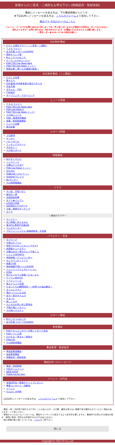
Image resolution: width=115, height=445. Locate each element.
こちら (37, 420)
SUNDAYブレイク (15, 177)
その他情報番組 (14, 183)
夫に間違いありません (17, 222)
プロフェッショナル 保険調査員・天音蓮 (26, 231)
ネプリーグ (11, 240)
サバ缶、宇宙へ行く (16, 191)
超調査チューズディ (16, 248)
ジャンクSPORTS (15, 254)
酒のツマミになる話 (16, 292)
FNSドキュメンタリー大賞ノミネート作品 (27, 331)
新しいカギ (11, 301)
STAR (9, 272)
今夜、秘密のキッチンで (18, 209)
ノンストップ (12, 162)
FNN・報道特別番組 (16, 118)
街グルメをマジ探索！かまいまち (22, 275)
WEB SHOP (12, 372)
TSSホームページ (15, 369)
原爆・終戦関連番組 (16, 121)
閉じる (57, 428)
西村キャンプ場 (14, 54)
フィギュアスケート (16, 144)
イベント (10, 388)
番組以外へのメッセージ (57, 362)
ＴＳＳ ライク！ (14, 48)
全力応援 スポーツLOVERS (19, 51)
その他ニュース (14, 115)
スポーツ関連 (57, 131)
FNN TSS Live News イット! (20, 112)
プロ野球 (10, 135)
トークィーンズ (14, 281)
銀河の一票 (11, 194)
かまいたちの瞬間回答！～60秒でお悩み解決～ (29, 286)
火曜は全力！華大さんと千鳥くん (22, 251)
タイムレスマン (14, 289)
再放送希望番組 (14, 351)
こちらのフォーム (66, 15)
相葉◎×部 (11, 263)
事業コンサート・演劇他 (18, 385)
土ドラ (9, 212)
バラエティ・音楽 (58, 235)
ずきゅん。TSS (14, 89)
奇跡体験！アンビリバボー (19, 257)
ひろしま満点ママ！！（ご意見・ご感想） (27, 45)
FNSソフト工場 (14, 334)
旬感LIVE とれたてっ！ (17, 174)
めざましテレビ (14, 159)
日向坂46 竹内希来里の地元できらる (24, 83)
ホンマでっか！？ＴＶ (17, 260)
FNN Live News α (15, 109)
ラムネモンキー (14, 228)
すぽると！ (11, 147)
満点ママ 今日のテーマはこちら (57, 21)
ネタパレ (10, 298)
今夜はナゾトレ (14, 243)
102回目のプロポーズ (16, 206)
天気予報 (10, 86)
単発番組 (58, 326)
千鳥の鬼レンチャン (16, 307)
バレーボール (12, 141)
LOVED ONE (12, 203)
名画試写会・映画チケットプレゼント (24, 382)
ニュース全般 (12, 124)
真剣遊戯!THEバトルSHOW (20, 266)
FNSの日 (10, 339)
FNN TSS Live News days (19, 63)
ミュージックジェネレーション (21, 269)
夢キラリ (10, 80)
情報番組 (58, 155)
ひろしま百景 (12, 77)
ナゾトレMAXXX (14, 278)
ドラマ (57, 187)
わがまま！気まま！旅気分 (19, 336)
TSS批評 (10, 92)
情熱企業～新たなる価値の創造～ (22, 69)
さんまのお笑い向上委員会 (19, 304)
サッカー (10, 138)
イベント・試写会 (58, 378)
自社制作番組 (57, 41)
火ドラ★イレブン (15, 200)
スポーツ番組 (57, 315)
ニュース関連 (57, 100)
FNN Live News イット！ (18, 168)
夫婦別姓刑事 (12, 197)
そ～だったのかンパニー (18, 60)
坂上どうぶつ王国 (15, 283)
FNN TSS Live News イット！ (21, 66)
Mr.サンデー (12, 180)
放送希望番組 (12, 354)
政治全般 (10, 127)
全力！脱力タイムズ (16, 295)
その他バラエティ (15, 310)
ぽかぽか (10, 171)
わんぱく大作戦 (14, 391)
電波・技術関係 (14, 366)
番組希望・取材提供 (57, 347)
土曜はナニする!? (14, 165)
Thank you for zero (15, 374)
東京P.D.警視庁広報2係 (17, 225)
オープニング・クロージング (20, 95)
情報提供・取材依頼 (16, 357)
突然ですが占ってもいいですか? (22, 245)
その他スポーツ (14, 150)
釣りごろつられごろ (16, 57)
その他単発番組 (14, 342)
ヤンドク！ (11, 219)
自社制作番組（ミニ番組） (58, 73)
